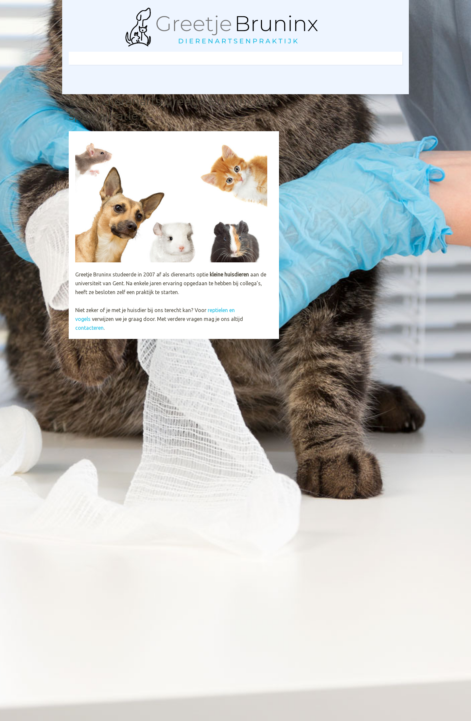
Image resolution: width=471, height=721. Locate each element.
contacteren (89, 328)
